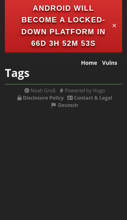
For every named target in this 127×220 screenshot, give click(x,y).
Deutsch (68, 105)
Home (89, 62)
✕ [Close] (114, 26)
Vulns (109, 62)
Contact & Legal (93, 97)
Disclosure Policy (43, 97)
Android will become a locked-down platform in (63, 20)
